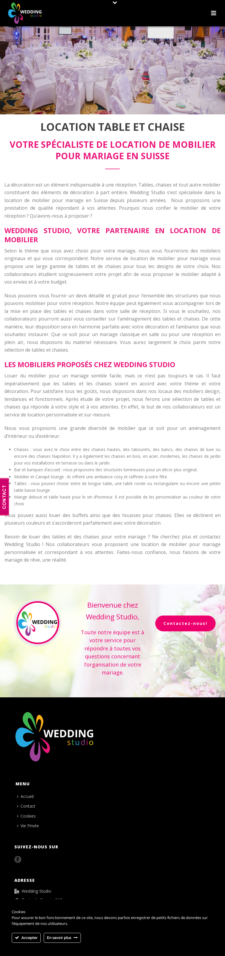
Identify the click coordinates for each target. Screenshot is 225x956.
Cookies (26, 816)
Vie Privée (28, 825)
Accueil (25, 796)
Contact (26, 806)
